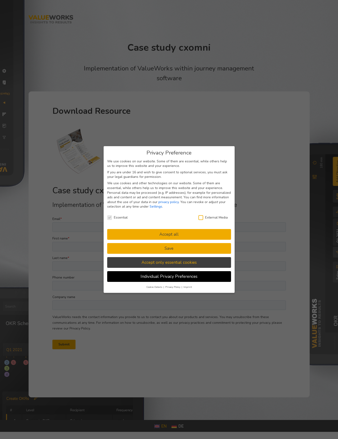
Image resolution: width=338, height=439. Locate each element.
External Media (213, 217)
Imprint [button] (187, 287)
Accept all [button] (169, 234)
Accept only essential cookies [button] (169, 262)
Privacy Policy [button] (173, 287)
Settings (156, 206)
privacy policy (168, 202)
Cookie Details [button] (154, 287)
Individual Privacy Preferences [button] (169, 276)
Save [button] (169, 248)
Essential (117, 217)
